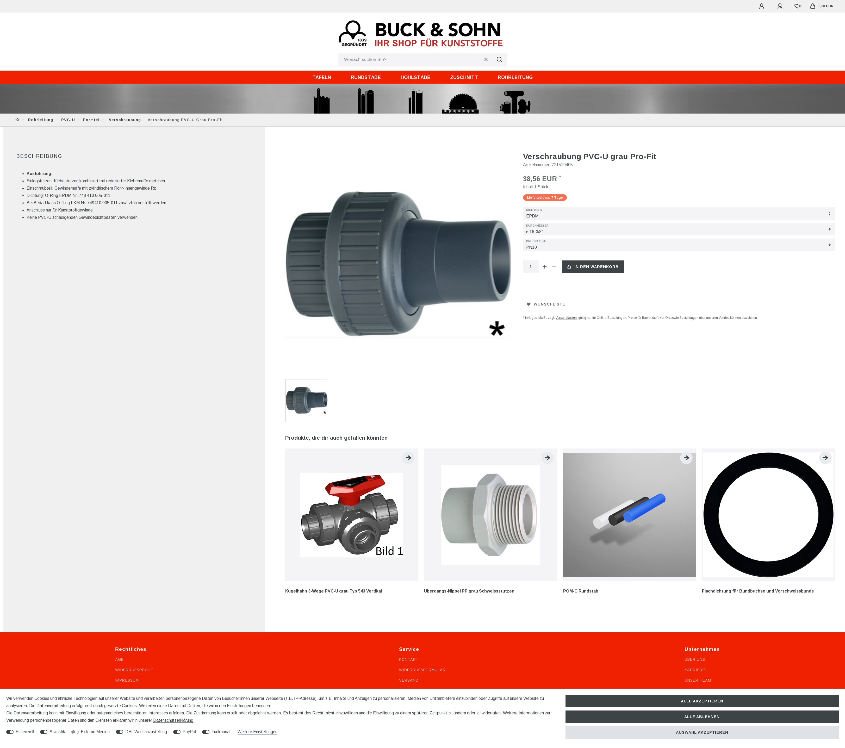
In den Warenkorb (593, 267)
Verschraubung (124, 120)
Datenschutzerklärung (143, 590)
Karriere (695, 569)
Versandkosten (566, 318)
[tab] (39, 156)
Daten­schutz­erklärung (173, 720)
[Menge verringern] (554, 266)
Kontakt (409, 559)
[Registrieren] (780, 6)
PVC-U (67, 120)
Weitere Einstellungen (257, 732)
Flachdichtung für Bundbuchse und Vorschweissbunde (758, 490)
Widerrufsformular (422, 569)
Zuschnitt (464, 77)
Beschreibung (39, 156)
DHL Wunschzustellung (146, 732)
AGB (119, 559)
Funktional (221, 732)
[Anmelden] (762, 6)
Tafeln (321, 77)
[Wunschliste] (797, 6)
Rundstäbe (366, 77)
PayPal (189, 732)
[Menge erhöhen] (545, 266)
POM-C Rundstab (580, 490)
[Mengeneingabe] (531, 266)
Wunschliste (546, 304)
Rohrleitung (515, 77)
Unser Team (698, 579)
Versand (409, 579)
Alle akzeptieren (702, 701)
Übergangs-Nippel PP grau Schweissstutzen (469, 490)
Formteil (91, 120)
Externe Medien (95, 732)
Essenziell (25, 732)
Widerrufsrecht (134, 569)
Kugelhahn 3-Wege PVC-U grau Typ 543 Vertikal (333, 490)
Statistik (57, 732)
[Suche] (499, 59)
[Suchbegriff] (415, 59)
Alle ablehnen (702, 717)
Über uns (695, 559)
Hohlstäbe (415, 77)
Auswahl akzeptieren (702, 732)
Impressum (127, 579)
